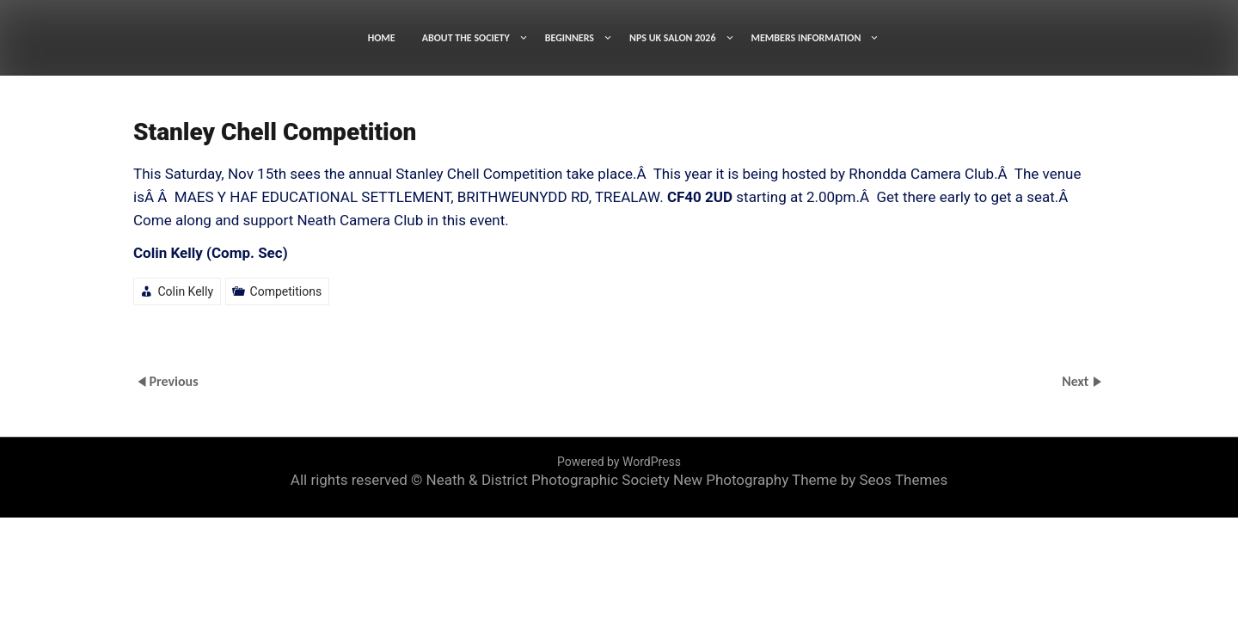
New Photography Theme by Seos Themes (810, 479)
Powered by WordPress (619, 462)
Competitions (286, 291)
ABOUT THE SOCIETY (466, 38)
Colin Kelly (185, 291)
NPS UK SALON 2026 (672, 38)
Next (1077, 380)
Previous (173, 380)
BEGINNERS (569, 38)
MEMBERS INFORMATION (806, 38)
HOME (381, 38)
